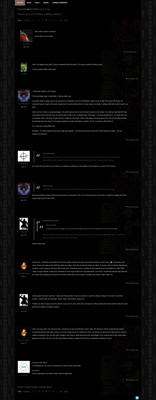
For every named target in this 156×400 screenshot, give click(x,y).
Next (65, 20)
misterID (24, 232)
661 (25, 107)
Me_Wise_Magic (23, 274)
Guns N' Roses (35, 14)
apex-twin (26, 44)
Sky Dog (24, 74)
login (48, 9)
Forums (21, 14)
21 (25, 167)
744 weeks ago (131, 52)
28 (61, 20)
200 (28, 47)
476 (25, 235)
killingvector (23, 164)
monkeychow (24, 104)
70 (25, 277)
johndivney (24, 375)
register (41, 9)
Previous (26, 20)
